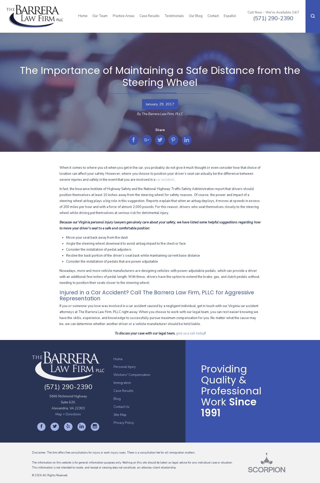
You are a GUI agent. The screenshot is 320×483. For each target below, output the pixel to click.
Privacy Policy (124, 423)
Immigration (122, 383)
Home (118, 359)
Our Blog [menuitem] (195, 16)
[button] (313, 16)
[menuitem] (150, 359)
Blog (117, 399)
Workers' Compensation (132, 375)
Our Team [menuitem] (100, 16)
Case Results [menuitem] (150, 16)
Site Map (120, 415)
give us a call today (190, 333)
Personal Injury (125, 367)
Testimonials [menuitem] (174, 16)
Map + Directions (68, 414)
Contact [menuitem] (213, 16)
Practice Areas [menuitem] (123, 16)
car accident (165, 179)
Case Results (124, 391)
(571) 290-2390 (273, 18)
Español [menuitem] (230, 16)
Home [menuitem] (83, 16)
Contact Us (122, 407)
